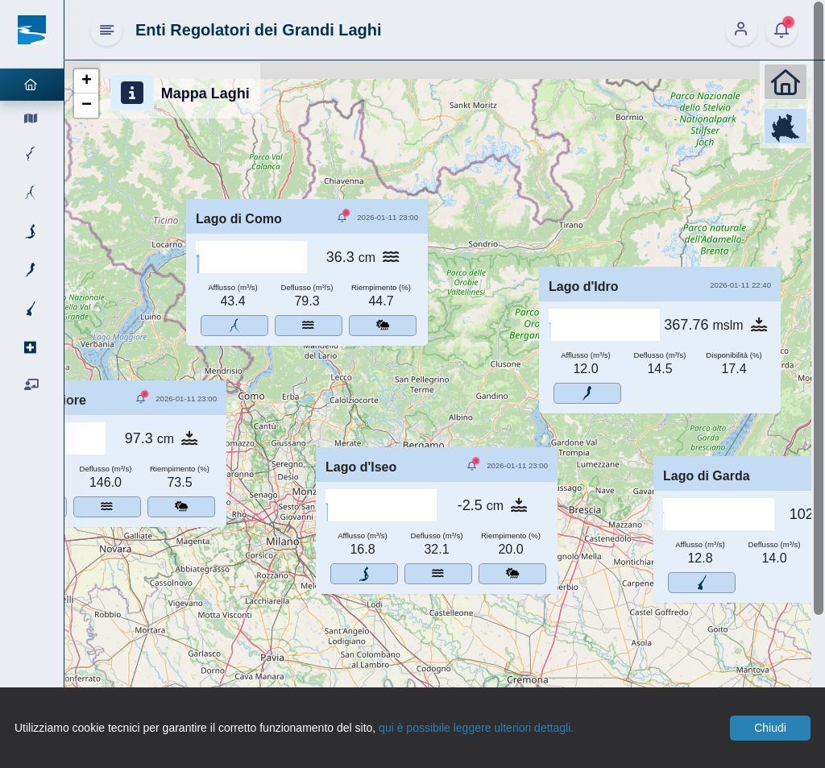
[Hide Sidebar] (106, 30)
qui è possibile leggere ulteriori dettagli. (476, 727)
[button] (86, 81)
